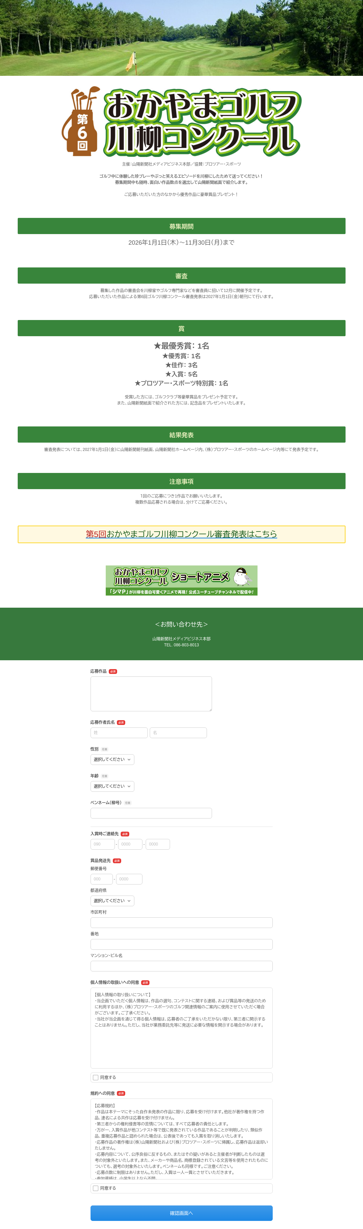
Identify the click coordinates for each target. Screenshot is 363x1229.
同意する (104, 1077)
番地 (95, 934)
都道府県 (99, 890)
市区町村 (99, 912)
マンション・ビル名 (106, 955)
